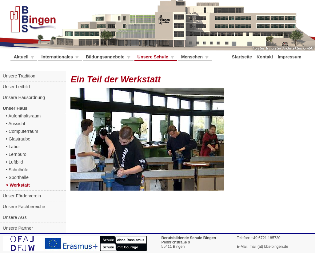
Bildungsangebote (106, 56)
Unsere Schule (153, 56)
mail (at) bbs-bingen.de (268, 246)
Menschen (192, 56)
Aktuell (22, 56)
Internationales (57, 56)
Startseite (242, 56)
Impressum (290, 56)
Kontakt (265, 56)
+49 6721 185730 (266, 238)
